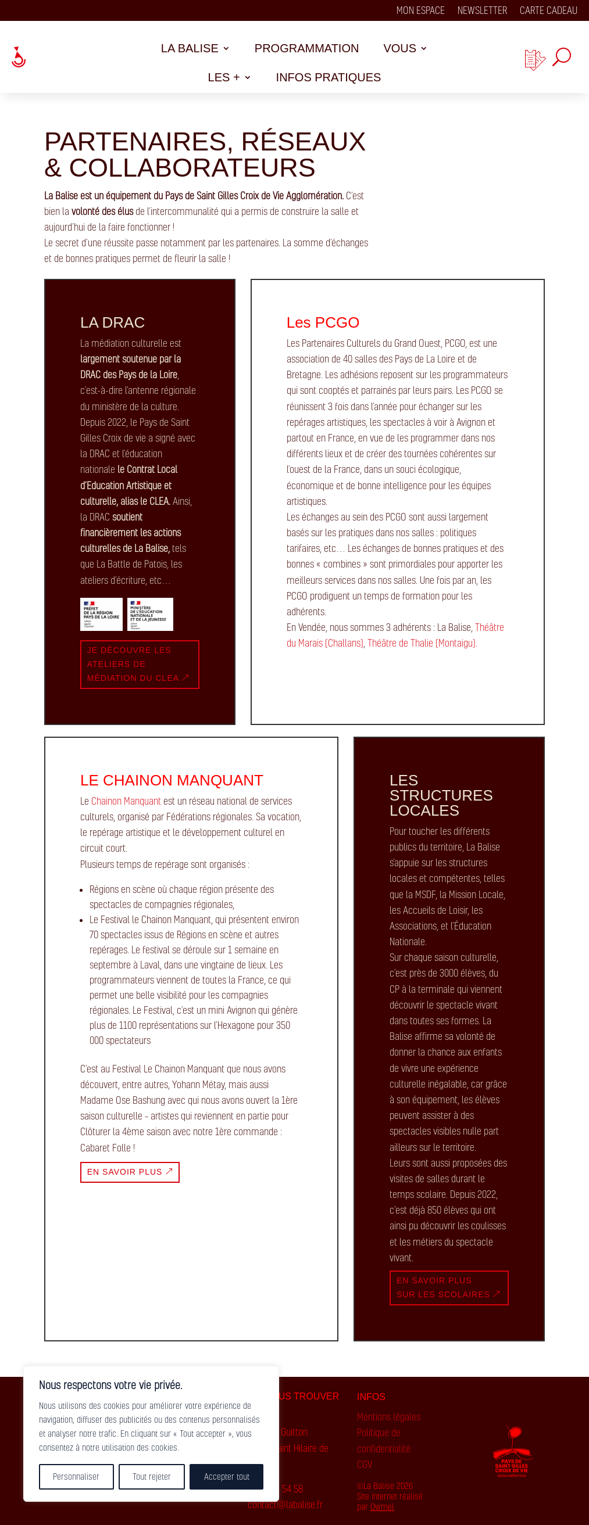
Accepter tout (226, 1476)
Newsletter (482, 11)
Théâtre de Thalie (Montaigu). (422, 643)
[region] (151, 1434)
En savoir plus (125, 1171)
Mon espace (421, 11)
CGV (364, 1464)
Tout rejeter (152, 1476)
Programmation (307, 49)
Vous (399, 49)
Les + (224, 78)
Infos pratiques (328, 78)
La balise (190, 49)
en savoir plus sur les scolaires (443, 1287)
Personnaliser (76, 1476)
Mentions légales (388, 1417)
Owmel (382, 1507)
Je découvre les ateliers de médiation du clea (133, 664)
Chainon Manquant (126, 801)
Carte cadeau (548, 11)
